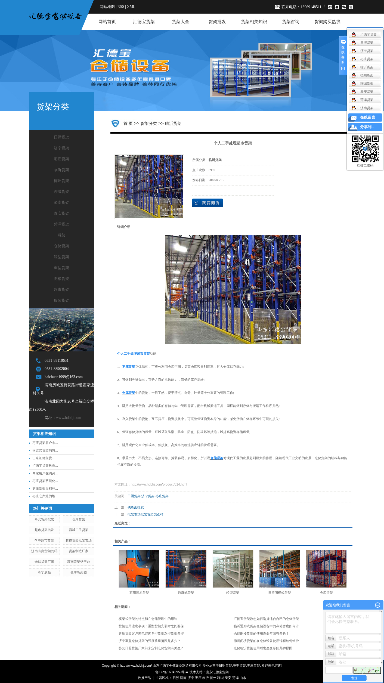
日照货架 (61, 137)
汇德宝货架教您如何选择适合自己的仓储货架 (266, 619)
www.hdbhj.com (68, 418)
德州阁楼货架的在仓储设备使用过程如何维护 (266, 641)
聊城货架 (61, 192)
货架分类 (149, 123)
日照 (176, 678)
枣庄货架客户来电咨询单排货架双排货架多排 (151, 633)
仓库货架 (78, 519)
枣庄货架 (61, 159)
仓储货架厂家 (44, 562)
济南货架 (61, 202)
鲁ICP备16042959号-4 (171, 672)
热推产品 (144, 678)
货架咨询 (290, 21)
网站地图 (107, 7)
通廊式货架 (186, 593)
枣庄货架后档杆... (45, 488)
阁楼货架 (61, 279)
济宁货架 (61, 148)
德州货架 (61, 181)
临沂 (205, 678)
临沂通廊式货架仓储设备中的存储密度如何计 (266, 626)
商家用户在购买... (45, 473)
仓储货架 (61, 246)
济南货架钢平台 (78, 562)
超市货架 (61, 290)
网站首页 (107, 21)
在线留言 (367, 117)
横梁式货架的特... (45, 450)
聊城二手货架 (78, 530)
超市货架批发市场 (79, 540)
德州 (213, 678)
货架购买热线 (327, 21)
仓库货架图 (78, 572)
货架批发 (217, 21)
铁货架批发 (136, 507)
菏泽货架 (61, 224)
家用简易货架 (139, 593)
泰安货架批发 (44, 519)
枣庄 (198, 678)
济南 (183, 678)
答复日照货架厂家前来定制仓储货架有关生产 (151, 648)
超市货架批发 (44, 530)
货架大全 (180, 21)
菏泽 (235, 678)
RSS (120, 7)
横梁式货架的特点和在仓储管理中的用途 (148, 619)
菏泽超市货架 (44, 540)
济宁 (191, 678)
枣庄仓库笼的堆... (45, 496)
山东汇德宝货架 (217, 672)
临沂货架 (61, 170)
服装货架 (61, 300)
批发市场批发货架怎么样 (145, 514)
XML (131, 7)
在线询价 (207, 203)
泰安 (228, 678)
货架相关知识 (254, 21)
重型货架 (61, 268)
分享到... (367, 127)
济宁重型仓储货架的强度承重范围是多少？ (150, 641)
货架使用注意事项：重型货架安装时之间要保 (151, 626)
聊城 (220, 678)
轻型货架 (61, 257)
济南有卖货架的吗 (44, 551)
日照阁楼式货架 (279, 593)
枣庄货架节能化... (45, 481)
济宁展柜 (44, 572)
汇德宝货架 (144, 21)
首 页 (128, 123)
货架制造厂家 (78, 551)
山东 (243, 678)
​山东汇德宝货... (43, 458)
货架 (61, 235)
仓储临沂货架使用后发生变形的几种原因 (263, 648)
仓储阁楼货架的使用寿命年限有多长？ (261, 633)
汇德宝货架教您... (45, 466)
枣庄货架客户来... (45, 443)
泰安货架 (61, 213)
